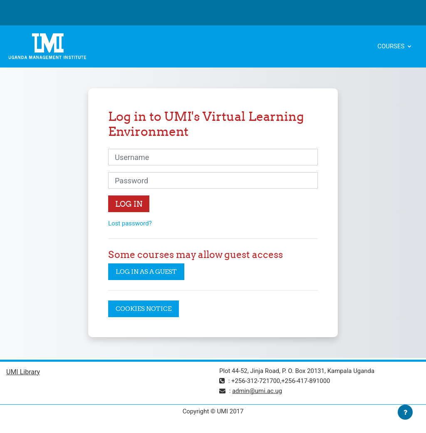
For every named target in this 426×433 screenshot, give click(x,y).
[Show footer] (405, 412)
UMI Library (23, 372)
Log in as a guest (146, 271)
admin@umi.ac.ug (257, 391)
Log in (128, 204)
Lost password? (130, 223)
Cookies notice (143, 309)
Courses (391, 46)
